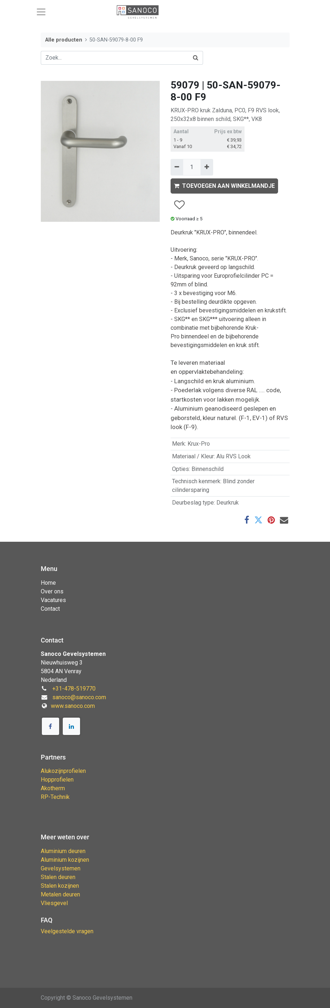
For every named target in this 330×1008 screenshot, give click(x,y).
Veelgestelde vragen (67, 931)
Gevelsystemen (60, 868)
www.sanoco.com (73, 705)
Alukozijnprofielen (63, 770)
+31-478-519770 (74, 688)
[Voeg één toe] (207, 167)
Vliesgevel (54, 903)
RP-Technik (55, 796)
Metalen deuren (60, 894)
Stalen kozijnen (60, 885)
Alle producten (63, 40)
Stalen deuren (58, 877)
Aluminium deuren (63, 851)
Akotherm (53, 788)
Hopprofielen (57, 779)
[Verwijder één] (177, 167)
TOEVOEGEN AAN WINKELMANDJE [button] (224, 185)
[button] (179, 205)
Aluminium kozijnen (65, 859)
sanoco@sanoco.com (79, 697)
